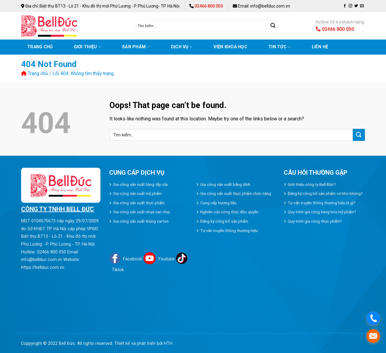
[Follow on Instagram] (350, 6)
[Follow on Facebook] (344, 6)
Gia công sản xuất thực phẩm (139, 202)
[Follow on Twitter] (356, 6)
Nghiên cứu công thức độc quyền (229, 211)
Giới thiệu (87, 47)
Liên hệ (320, 46)
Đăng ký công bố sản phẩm (224, 221)
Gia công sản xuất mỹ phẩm (137, 193)
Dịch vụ (182, 47)
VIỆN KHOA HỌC (230, 46)
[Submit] (273, 26)
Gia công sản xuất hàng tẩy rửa (140, 184)
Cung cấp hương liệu (218, 202)
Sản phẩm (136, 47)
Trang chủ (40, 46)
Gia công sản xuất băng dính (225, 184)
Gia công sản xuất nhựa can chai (141, 211)
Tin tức (279, 47)
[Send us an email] (362, 6)
